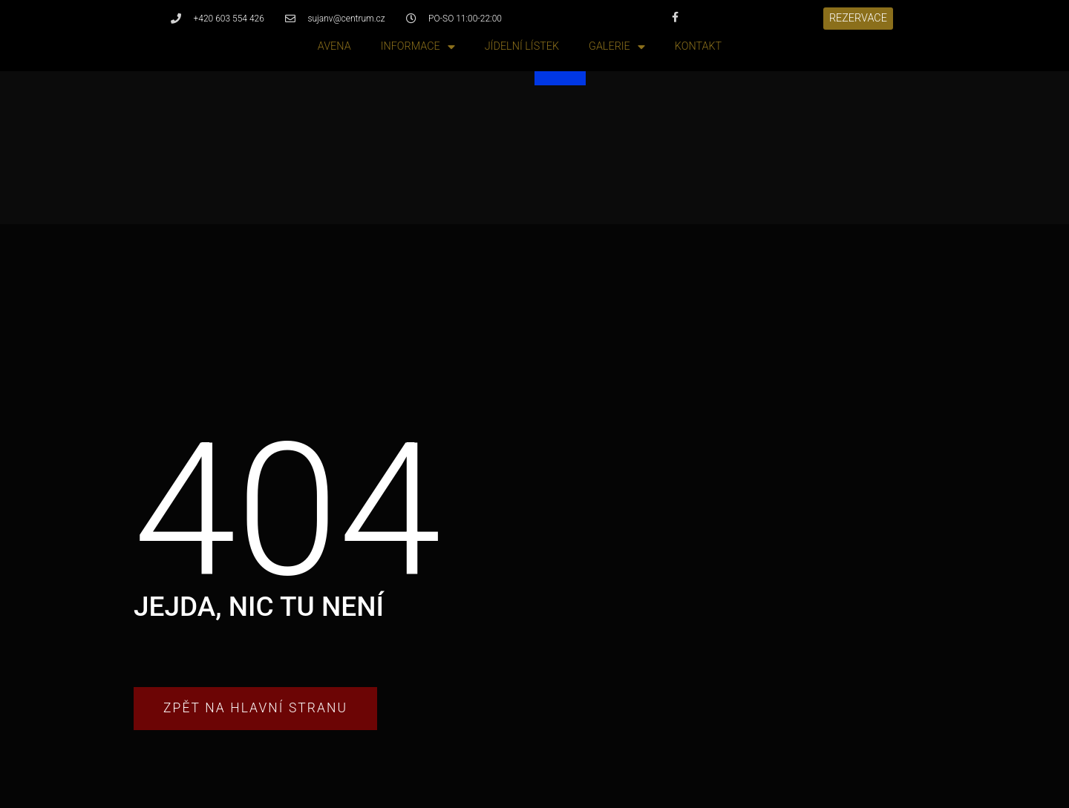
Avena (334, 46)
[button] (858, 18)
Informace (418, 47)
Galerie (617, 47)
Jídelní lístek (522, 46)
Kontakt (698, 46)
